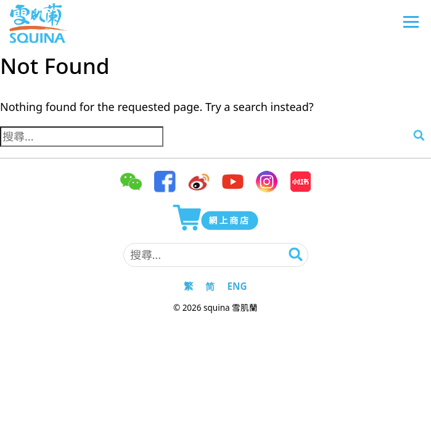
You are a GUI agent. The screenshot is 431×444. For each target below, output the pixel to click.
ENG (237, 286)
